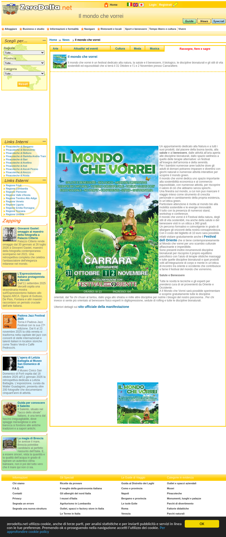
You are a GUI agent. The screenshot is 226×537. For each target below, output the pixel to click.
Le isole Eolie (129, 503)
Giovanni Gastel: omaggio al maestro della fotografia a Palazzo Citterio (31, 233)
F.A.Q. (16, 488)
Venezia (125, 513)
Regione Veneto (15, 201)
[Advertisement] (138, 105)
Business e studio (33, 29)
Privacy (17, 498)
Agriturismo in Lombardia (75, 503)
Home (113, 4)
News (65, 40)
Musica (154, 48)
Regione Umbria (15, 214)
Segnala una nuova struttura (30, 508)
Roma (124, 508)
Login (153, 4)
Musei (170, 488)
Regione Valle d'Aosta (18, 195)
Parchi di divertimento (180, 503)
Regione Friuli (14, 185)
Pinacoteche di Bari (17, 159)
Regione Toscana (15, 211)
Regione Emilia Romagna (20, 207)
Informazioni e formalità (64, 29)
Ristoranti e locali (111, 29)
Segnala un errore (23, 503)
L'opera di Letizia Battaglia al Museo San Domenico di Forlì (30, 362)
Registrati (165, 4)
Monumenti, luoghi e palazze (184, 498)
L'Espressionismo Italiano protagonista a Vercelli (31, 277)
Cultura (120, 48)
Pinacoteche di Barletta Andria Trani (26, 156)
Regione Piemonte (16, 191)
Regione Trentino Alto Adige (21, 198)
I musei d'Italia (68, 498)
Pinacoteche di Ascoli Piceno (22, 169)
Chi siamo (19, 483)
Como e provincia (131, 488)
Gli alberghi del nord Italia (75, 493)
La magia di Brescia (31, 438)
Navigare (89, 29)
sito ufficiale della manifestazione (103, 307)
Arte (55, 48)
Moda (137, 48)
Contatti (17, 493)
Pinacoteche (174, 493)
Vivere (182, 29)
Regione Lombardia (17, 188)
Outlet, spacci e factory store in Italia (82, 508)
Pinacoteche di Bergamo (19, 146)
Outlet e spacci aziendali (181, 483)
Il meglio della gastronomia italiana (81, 488)
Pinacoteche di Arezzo (18, 172)
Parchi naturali (176, 513)
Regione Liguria (15, 204)
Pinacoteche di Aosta (18, 175)
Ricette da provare (71, 483)
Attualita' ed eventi (86, 48)
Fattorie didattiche (178, 508)
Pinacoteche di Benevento (20, 149)
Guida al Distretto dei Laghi (137, 483)
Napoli (125, 493)
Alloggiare (11, 29)
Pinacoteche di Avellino (19, 162)
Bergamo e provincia (133, 498)
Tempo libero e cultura (162, 29)
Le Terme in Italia (70, 513)
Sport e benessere (136, 29)
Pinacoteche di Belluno (19, 153)
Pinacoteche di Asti (16, 165)
